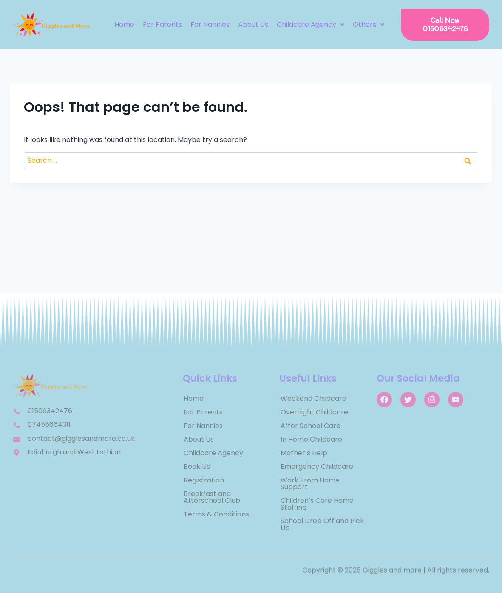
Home (124, 24)
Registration (204, 480)
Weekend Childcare (313, 398)
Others (368, 24)
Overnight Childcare (314, 412)
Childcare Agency (310, 24)
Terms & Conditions (216, 514)
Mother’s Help (304, 453)
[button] (310, 24)
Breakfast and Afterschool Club (212, 497)
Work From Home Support (310, 483)
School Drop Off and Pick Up (322, 524)
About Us (253, 24)
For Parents (162, 24)
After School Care (310, 426)
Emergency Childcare (317, 466)
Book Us (197, 466)
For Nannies (210, 24)
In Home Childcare (311, 439)
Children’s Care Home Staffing (317, 504)
